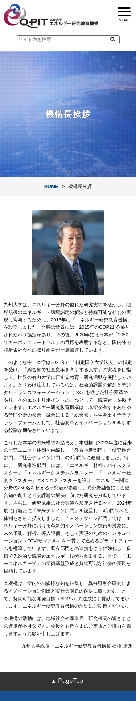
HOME (51, 186)
